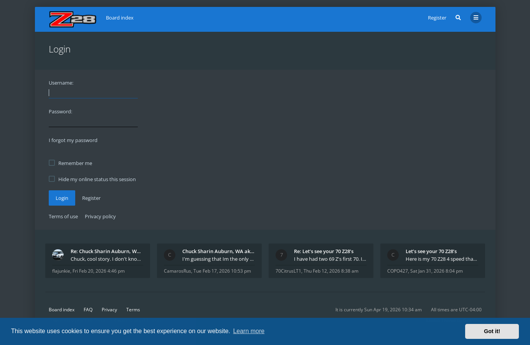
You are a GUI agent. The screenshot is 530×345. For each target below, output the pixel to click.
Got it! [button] (492, 331)
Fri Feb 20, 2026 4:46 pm (99, 271)
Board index (61, 309)
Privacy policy (100, 216)
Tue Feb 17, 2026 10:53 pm (222, 271)
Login (62, 198)
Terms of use (63, 216)
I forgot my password (73, 140)
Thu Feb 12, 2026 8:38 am (331, 271)
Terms (133, 309)
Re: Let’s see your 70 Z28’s (323, 251)
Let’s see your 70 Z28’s (431, 251)
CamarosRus (177, 271)
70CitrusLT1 (288, 271)
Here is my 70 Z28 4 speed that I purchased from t (442, 258)
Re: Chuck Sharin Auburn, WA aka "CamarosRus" (107, 251)
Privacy (109, 309)
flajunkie (61, 271)
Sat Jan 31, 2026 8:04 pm (436, 271)
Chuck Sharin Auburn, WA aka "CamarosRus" (218, 251)
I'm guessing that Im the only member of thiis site (218, 258)
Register (437, 17)
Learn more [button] (248, 331)
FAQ (88, 309)
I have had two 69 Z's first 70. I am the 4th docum (330, 258)
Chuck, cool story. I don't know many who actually (107, 258)
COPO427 (397, 271)
